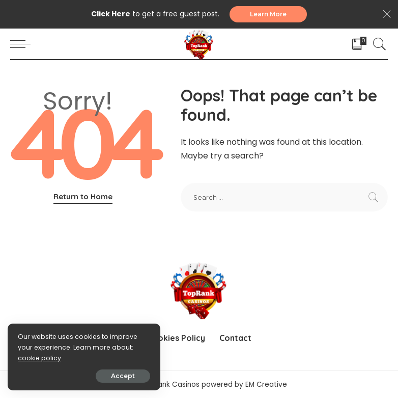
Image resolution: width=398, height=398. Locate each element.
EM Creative (266, 384)
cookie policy (39, 358)
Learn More (268, 14)
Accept (123, 376)
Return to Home (82, 196)
